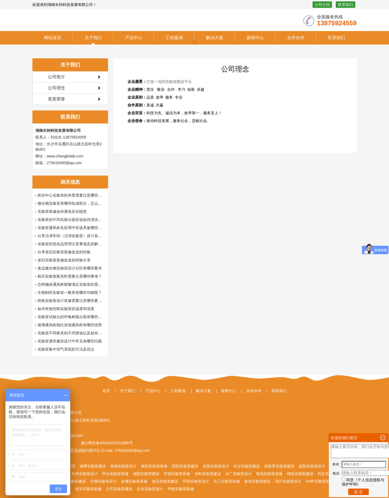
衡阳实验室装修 (154, 466)
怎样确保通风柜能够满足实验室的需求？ (71, 284)
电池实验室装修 (269, 474)
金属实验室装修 (134, 481)
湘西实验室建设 (146, 474)
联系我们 (345, 4)
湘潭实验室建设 (92, 466)
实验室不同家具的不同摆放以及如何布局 (71, 333)
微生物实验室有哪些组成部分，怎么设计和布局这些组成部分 (71, 203)
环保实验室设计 (196, 481)
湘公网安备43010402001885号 (106, 443)
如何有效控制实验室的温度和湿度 (66, 309)
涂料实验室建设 (207, 474)
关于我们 (93, 37)
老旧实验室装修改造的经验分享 (64, 260)
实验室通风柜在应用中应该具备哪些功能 (71, 228)
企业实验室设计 (150, 489)
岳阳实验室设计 (216, 466)
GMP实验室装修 (319, 481)
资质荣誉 (56, 99)
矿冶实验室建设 (72, 481)
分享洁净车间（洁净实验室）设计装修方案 (71, 236)
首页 (106, 391)
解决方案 (214, 37)
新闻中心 (255, 37)
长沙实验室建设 (246, 466)
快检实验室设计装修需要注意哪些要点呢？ (71, 300)
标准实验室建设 (257, 481)
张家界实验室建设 (279, 466)
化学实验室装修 (88, 489)
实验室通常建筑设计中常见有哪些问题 (70, 341)
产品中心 (133, 37)
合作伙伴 (295, 37)
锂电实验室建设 (300, 474)
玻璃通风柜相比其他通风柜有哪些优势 (70, 325)
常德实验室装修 (177, 474)
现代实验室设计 (288, 481)
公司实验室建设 (119, 489)
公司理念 (56, 88)
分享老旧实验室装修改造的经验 (64, 252)
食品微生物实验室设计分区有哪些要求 (70, 268)
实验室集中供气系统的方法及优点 (66, 349)
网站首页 (52, 37)
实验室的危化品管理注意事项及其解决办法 (71, 244)
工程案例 (174, 37)
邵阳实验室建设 (185, 466)
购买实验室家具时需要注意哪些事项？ (70, 276)
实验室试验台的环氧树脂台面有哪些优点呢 (71, 317)
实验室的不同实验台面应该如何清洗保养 (71, 219)
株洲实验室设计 (123, 466)
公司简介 (56, 77)
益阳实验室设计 (312, 466)
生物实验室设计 (103, 481)
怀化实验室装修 (115, 474)
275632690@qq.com (131, 450)
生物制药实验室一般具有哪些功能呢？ (70, 292)
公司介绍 (322, 4)
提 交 (358, 492)
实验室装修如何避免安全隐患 (62, 211)
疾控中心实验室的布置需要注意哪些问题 (71, 195)
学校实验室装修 (180, 489)
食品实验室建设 (165, 481)
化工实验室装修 (226, 481)
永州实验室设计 (84, 474)
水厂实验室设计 (238, 474)
